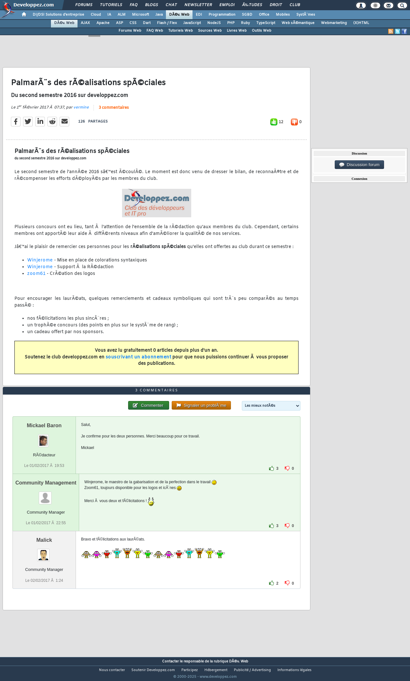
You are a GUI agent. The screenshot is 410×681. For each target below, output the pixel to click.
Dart (147, 23)
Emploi (227, 5)
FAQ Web (154, 30)
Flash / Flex (167, 23)
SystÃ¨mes (305, 14)
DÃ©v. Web (179, 14)
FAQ (133, 5)
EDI (199, 14)
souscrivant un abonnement (138, 361)
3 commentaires (114, 111)
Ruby (245, 23)
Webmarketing (334, 23)
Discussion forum (359, 164)
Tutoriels (111, 5)
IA (109, 14)
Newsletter (198, 5)
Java (159, 14)
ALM (122, 14)
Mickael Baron (44, 437)
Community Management (45, 495)
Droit (276, 5)
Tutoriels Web (180, 30)
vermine (81, 111)
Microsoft (140, 14)
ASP (119, 23)
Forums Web (130, 30)
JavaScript (192, 23)
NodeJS (214, 23)
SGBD (247, 14)
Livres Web (237, 30)
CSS (132, 23)
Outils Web (261, 30)
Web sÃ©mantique (298, 23)
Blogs (151, 5)
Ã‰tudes (252, 5)
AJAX (85, 23)
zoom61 (36, 278)
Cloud (96, 14)
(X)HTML (361, 23)
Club (294, 5)
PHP (230, 23)
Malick (44, 552)
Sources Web (210, 30)
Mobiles (283, 14)
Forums (84, 5)
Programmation (222, 14)
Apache (103, 23)
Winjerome (40, 264)
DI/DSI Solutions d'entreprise (58, 14)
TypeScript (265, 23)
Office (264, 14)
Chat (171, 5)
